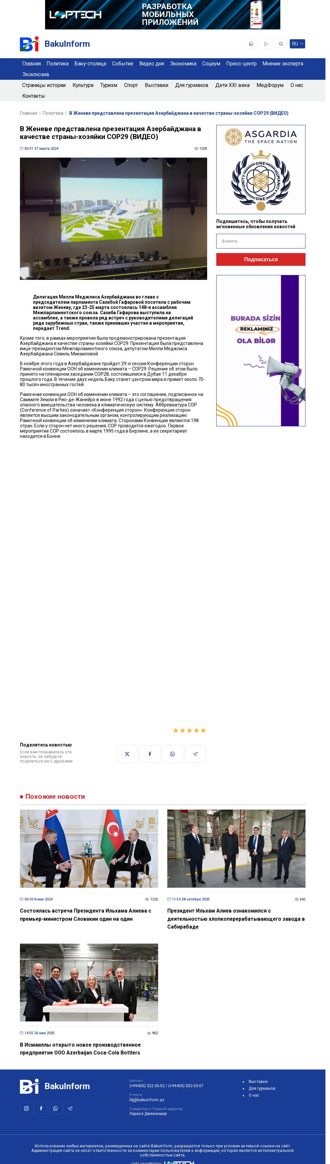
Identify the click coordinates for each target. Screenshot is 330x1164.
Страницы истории (44, 85)
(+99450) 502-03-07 (186, 1086)
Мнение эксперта (282, 63)
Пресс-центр (241, 63)
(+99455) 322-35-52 (147, 1086)
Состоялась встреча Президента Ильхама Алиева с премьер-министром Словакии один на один (85, 915)
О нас (296, 85)
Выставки (156, 85)
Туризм (108, 85)
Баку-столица (90, 63)
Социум (211, 63)
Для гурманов (191, 85)
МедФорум (270, 85)
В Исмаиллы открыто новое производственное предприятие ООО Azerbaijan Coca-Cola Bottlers (80, 1049)
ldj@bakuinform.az (146, 1100)
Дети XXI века (232, 85)
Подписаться (261, 259)
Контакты (33, 96)
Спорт (131, 85)
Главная (31, 63)
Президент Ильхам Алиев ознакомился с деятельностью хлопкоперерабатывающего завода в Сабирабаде (236, 919)
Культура (83, 85)
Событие (122, 63)
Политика (57, 63)
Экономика (183, 63)
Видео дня (151, 63)
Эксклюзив (35, 74)
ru (297, 45)
